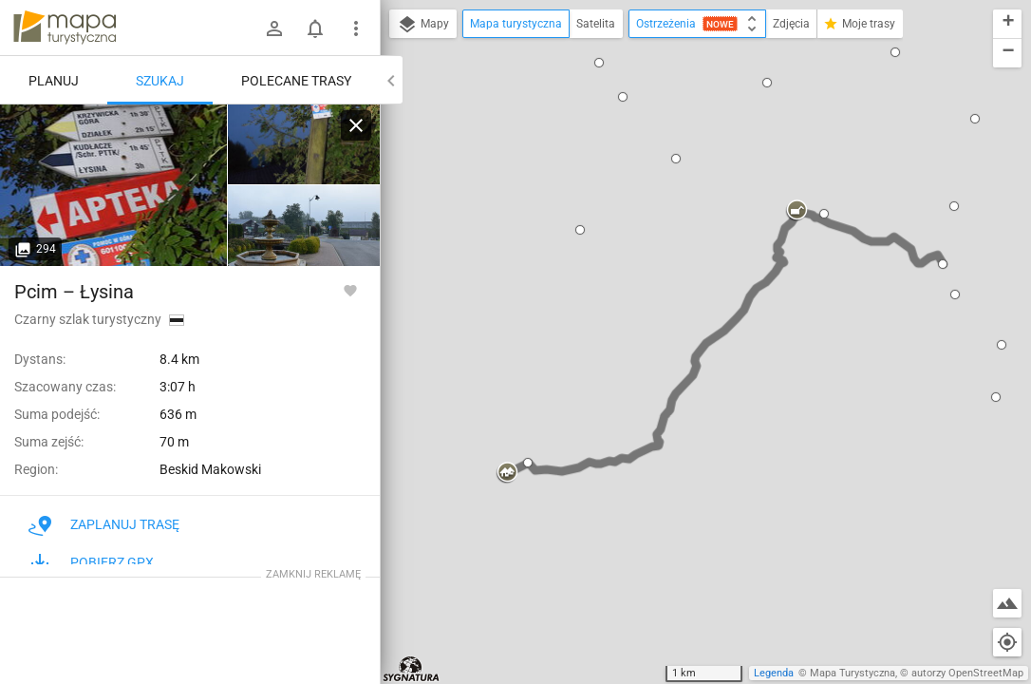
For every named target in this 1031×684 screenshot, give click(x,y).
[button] (623, 97)
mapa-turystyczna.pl (64, 27)
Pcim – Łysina (74, 291)
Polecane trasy (296, 80)
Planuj (53, 80)
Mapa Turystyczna (852, 673)
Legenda (774, 673)
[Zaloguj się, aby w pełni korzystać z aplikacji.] (350, 289)
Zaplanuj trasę (103, 524)
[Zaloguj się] (274, 28)
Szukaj (160, 80)
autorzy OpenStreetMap (967, 673)
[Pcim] (114, 185)
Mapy (423, 24)
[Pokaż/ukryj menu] (356, 28)
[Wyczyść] (356, 125)
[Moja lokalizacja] (1007, 642)
